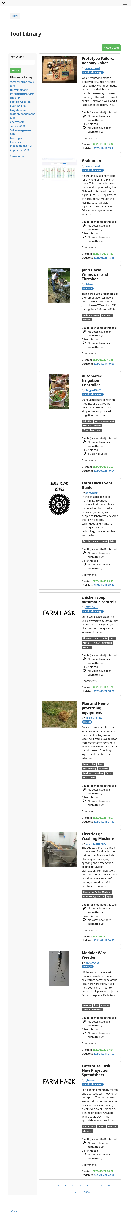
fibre (85, 777)
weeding (105, 1005)
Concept (87, 721)
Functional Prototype (93, 72)
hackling (99, 773)
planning (87, 1131)
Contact (15, 1211)
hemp (85, 764)
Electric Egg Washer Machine (96, 892)
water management (104, 421)
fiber (93, 777)
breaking (87, 773)
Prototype (87, 288)
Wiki (112, 541)
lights (104, 638)
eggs (109, 896)
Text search (17, 56)
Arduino (87, 425)
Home (15, 15)
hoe (96, 1005)
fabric (109, 773)
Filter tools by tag (21, 77)
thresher (87, 319)
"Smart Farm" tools (92, 430)
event (104, 541)
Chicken (87, 638)
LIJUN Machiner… (96, 844)
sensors (97, 425)
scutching (103, 768)
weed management (92, 1009)
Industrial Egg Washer (93, 896)
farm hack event (91, 541)
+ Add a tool (111, 47)
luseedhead (92, 68)
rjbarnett (91, 1080)
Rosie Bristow (93, 718)
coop (96, 638)
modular (87, 1005)
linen (100, 764)
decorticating (89, 768)
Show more (17, 156)
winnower (106, 315)
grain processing (91, 315)
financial (112, 1126)
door (112, 638)
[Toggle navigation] (124, 3)
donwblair (91, 493)
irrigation (87, 421)
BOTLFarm (91, 607)
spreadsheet (89, 1126)
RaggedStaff (93, 390)
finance (101, 1126)
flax (93, 764)
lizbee (89, 284)
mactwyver (92, 962)
